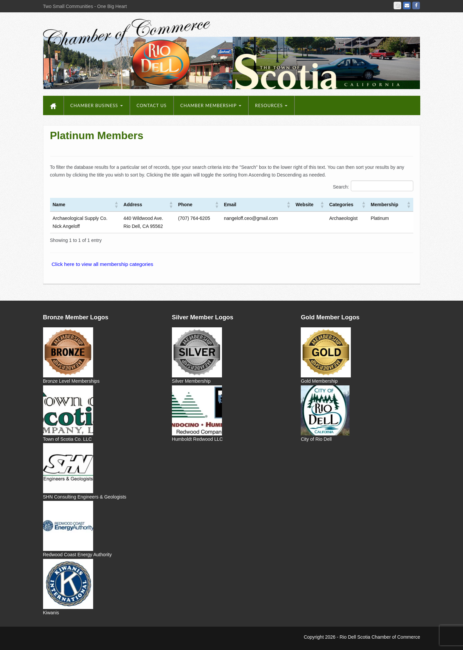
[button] (116, 205)
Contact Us (152, 105)
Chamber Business (96, 105)
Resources (271, 105)
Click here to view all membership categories (103, 264)
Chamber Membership (210, 105)
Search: (341, 187)
